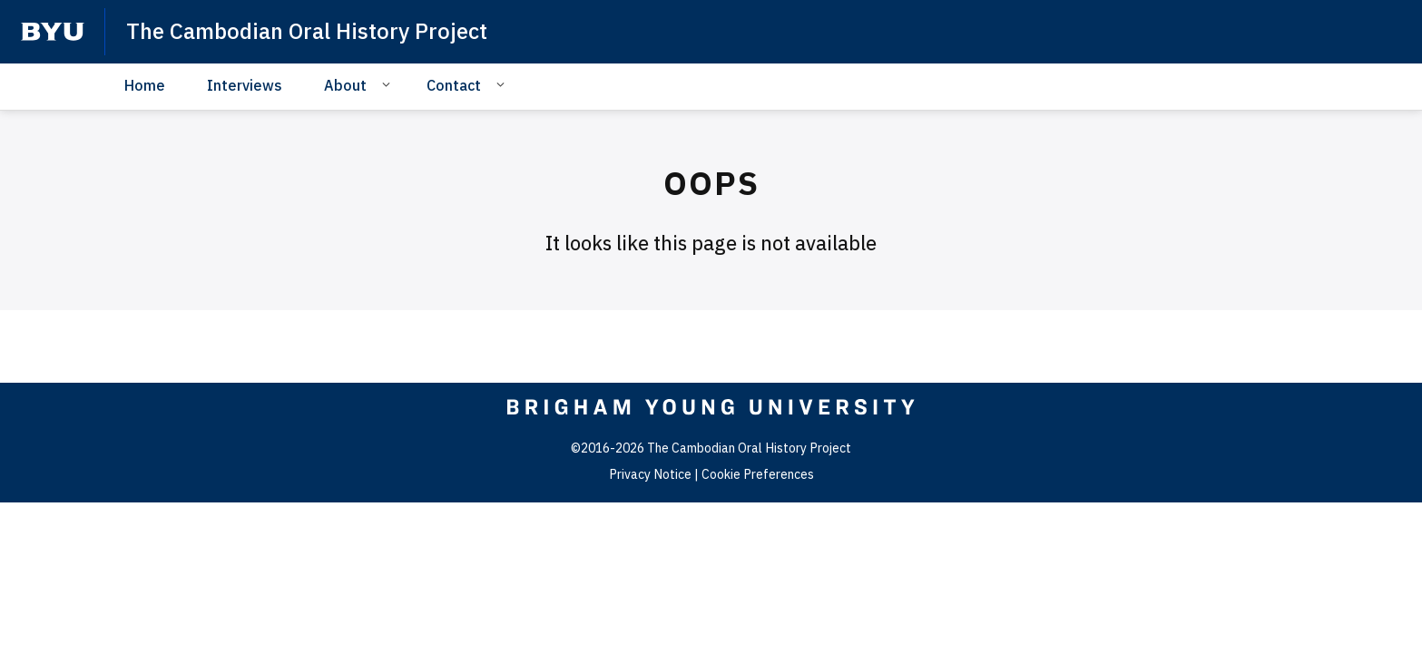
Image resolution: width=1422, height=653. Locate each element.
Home (144, 85)
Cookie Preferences (757, 474)
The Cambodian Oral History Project (306, 30)
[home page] (52, 32)
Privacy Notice (650, 474)
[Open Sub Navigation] (389, 84)
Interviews (244, 85)
